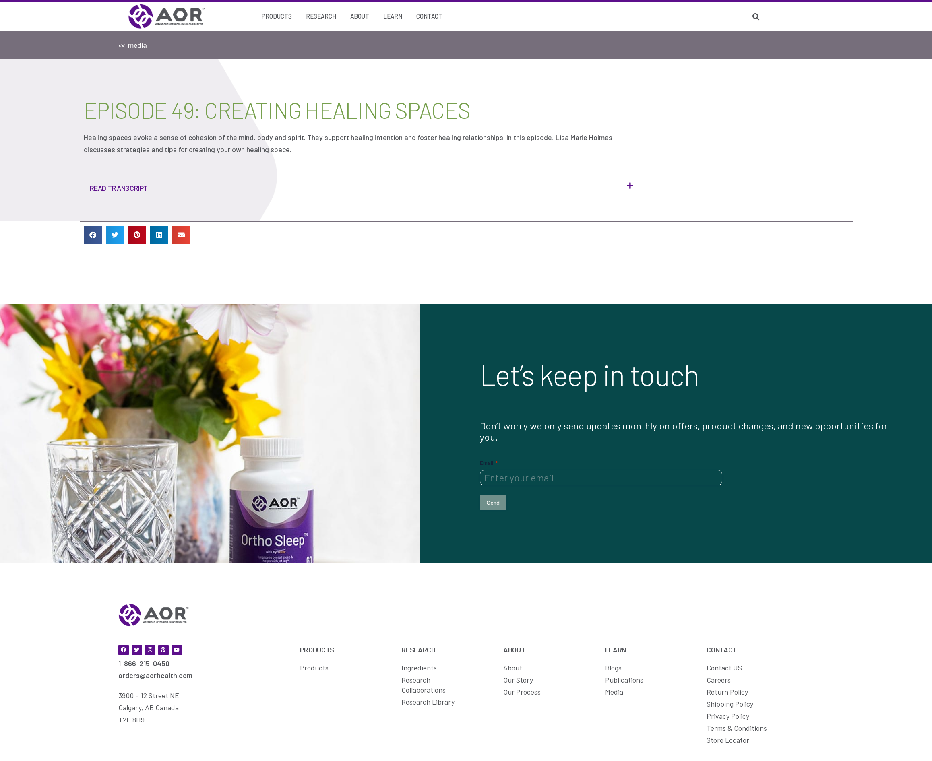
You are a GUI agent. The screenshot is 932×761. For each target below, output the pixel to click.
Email (489, 462)
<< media (132, 45)
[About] (359, 16)
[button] (361, 188)
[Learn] (392, 16)
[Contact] (429, 16)
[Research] (321, 16)
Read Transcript (119, 188)
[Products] (277, 16)
